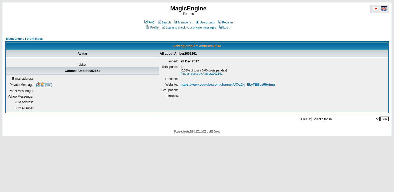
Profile (152, 27)
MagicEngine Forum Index (24, 38)
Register (225, 22)
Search (164, 22)
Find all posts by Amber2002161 (201, 73)
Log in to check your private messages (189, 27)
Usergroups (205, 22)
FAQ (149, 22)
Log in (225, 27)
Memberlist (183, 22)
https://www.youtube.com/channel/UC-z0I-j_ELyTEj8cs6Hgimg (228, 84)
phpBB (189, 131)
